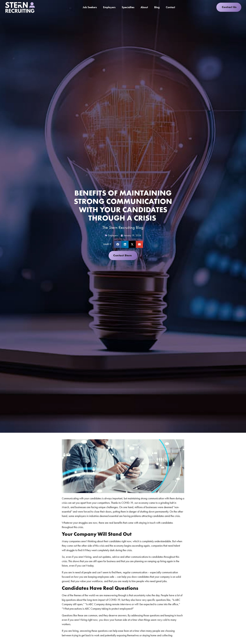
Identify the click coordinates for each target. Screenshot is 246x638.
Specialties (128, 7)
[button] (117, 244)
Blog (157, 7)
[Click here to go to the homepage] (20, 7)
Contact (170, 7)
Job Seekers (90, 7)
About (144, 7)
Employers (109, 7)
